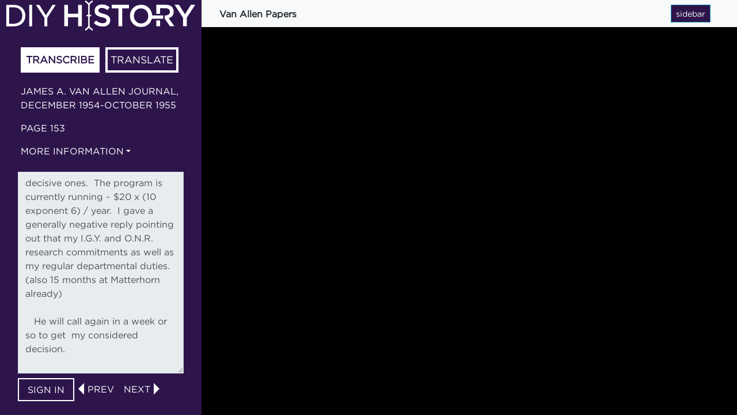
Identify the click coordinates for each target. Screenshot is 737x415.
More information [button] (72, 151)
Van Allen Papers (258, 14)
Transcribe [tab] (60, 59)
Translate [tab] (142, 59)
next (137, 389)
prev (101, 389)
